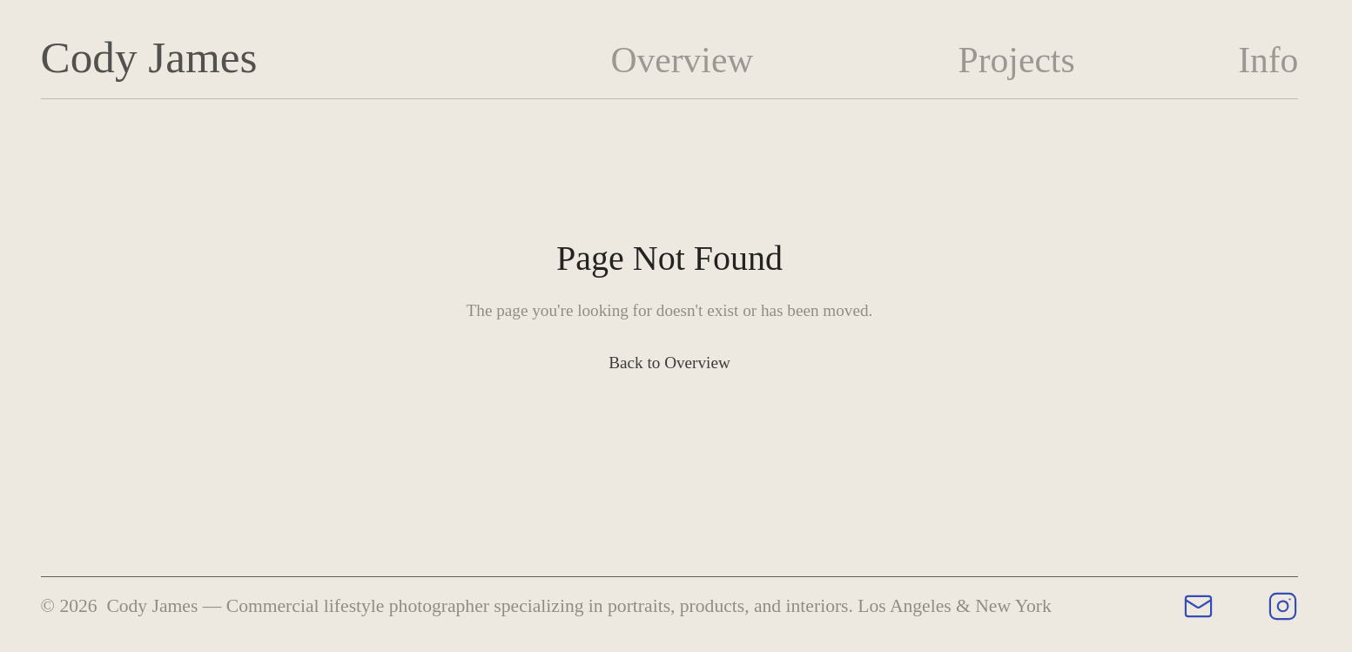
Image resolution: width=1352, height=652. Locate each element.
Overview (681, 60)
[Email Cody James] (1198, 606)
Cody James (149, 57)
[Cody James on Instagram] (1283, 606)
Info (1268, 60)
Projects (1017, 60)
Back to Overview (669, 362)
